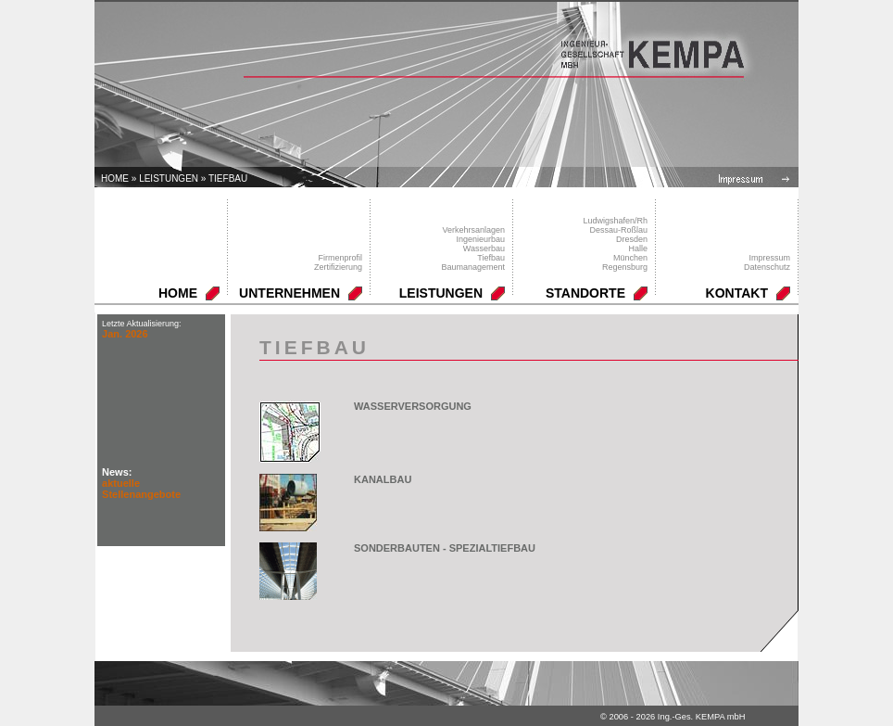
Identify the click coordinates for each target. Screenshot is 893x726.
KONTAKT (737, 293)
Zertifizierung (338, 267)
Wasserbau (484, 248)
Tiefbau (227, 178)
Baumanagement (473, 267)
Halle (638, 248)
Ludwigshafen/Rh (615, 220)
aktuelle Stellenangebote (141, 489)
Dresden (632, 239)
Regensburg (625, 267)
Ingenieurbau (480, 239)
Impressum (769, 257)
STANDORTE (585, 293)
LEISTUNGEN (168, 178)
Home (115, 178)
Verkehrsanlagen (473, 230)
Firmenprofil (340, 257)
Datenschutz (767, 267)
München (630, 257)
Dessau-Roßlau (618, 230)
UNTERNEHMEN (289, 293)
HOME (177, 293)
